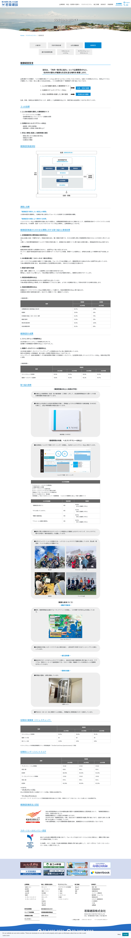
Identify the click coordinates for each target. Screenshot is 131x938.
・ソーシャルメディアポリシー (101, 919)
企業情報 (62, 4)
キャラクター (28, 919)
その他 (93, 903)
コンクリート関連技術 (97, 893)
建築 (76, 891)
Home (22, 35)
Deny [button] (119, 934)
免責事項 (44, 905)
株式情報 (44, 893)
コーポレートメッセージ (30, 897)
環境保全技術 (95, 897)
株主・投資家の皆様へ (73, 4)
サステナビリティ (86, 4)
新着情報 (110, 4)
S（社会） (60, 893)
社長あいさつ (28, 887)
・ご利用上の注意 (75, 919)
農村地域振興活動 (47, 52)
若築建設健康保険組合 (47, 912)
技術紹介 (103, 4)
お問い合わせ (44, 915)
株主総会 (44, 901)
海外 (76, 893)
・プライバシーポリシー (86, 919)
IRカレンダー (45, 897)
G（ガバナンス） (62, 895)
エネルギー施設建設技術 (97, 899)
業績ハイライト (45, 891)
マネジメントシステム (65, 52)
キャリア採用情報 (29, 912)
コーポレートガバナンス (30, 899)
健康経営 (93, 45)
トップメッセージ (46, 889)
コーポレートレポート (63, 899)
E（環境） (60, 891)
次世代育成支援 (56, 45)
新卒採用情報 (28, 909)
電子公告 (44, 903)
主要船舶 (94, 905)
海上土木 (77, 887)
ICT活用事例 (94, 901)
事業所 (26, 895)
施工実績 (96, 4)
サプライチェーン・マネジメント (84, 52)
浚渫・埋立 (94, 887)
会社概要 (27, 891)
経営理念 (27, 889)
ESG (43, 899)
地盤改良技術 (95, 891)
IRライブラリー (45, 895)
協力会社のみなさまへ (47, 909)
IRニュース (44, 887)
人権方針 (38, 45)
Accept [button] (125, 934)
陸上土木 (77, 889)
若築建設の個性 (29, 915)
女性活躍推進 (75, 45)
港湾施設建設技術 (96, 889)
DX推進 (60, 897)
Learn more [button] (6, 935)
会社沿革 (27, 893)
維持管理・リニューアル (97, 895)
